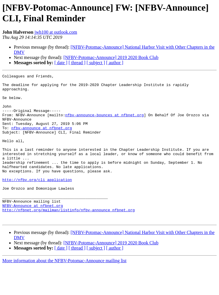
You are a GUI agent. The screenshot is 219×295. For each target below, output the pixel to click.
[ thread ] (76, 62)
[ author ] (114, 62)
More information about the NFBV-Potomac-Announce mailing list (64, 290)
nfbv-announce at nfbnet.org (41, 139)
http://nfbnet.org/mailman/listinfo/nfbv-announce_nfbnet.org (68, 237)
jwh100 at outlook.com (56, 32)
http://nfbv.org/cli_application (37, 201)
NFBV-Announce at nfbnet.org (32, 232)
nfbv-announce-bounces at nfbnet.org (104, 123)
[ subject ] (96, 62)
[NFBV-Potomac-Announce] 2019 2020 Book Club (110, 57)
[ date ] (60, 62)
